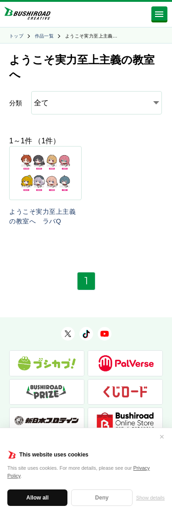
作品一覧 (44, 35)
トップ (16, 35)
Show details (150, 497)
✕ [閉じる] (162, 436)
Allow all (37, 497)
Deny (101, 497)
